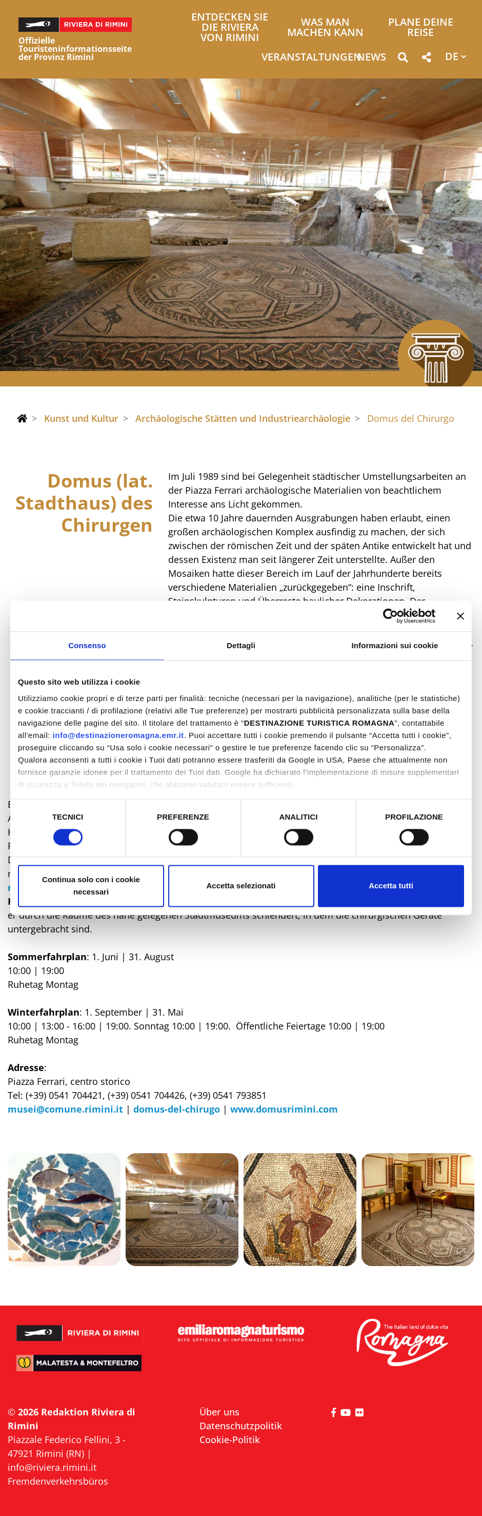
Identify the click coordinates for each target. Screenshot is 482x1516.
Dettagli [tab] (241, 645)
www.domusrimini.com (283, 1109)
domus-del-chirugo (175, 1109)
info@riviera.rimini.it (52, 1467)
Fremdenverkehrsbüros (58, 1481)
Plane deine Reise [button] (420, 28)
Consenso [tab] (87, 645)
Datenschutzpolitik (240, 1426)
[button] (402, 59)
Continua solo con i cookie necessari (91, 886)
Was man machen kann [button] (325, 28)
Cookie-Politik (229, 1439)
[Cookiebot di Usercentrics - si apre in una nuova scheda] (390, 616)
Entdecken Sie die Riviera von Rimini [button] (229, 28)
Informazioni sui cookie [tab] (395, 645)
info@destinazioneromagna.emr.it (118, 735)
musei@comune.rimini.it (65, 1109)
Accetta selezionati (240, 886)
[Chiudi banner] (460, 615)
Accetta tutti (391, 886)
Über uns (219, 1412)
